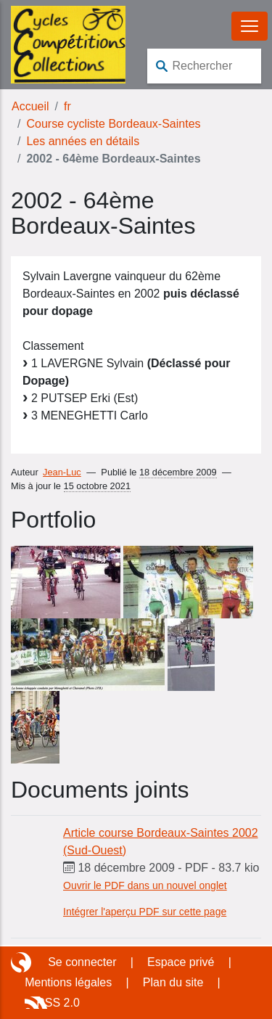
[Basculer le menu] (249, 26)
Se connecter (82, 962)
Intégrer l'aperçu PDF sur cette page (144, 911)
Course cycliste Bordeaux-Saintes (113, 124)
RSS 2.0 (58, 1003)
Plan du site (173, 982)
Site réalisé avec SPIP (22, 962)
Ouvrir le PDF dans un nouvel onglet (145, 885)
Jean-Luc (62, 472)
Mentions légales (68, 982)
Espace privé (181, 962)
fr (67, 106)
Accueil (30, 106)
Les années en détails (82, 141)
